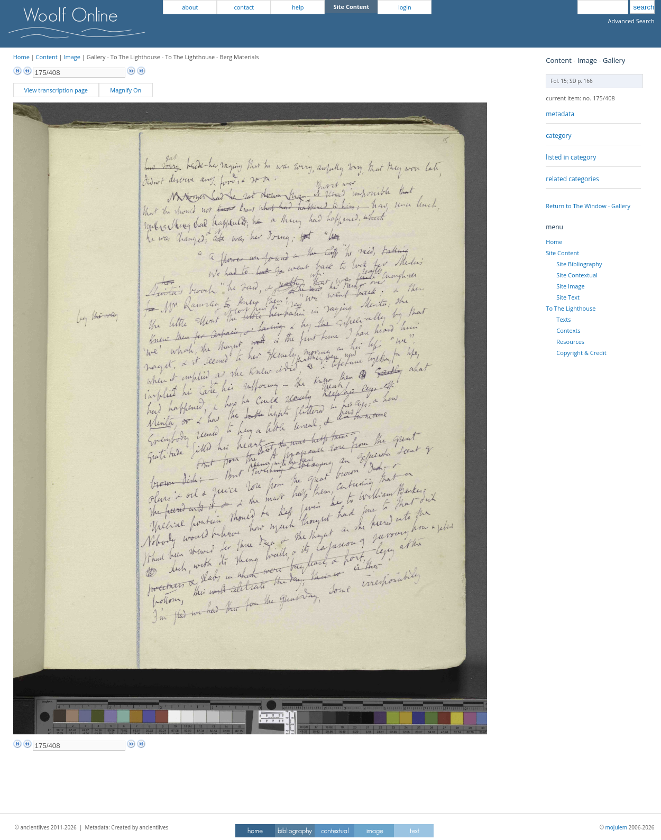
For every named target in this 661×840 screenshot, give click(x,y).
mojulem (616, 827)
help (298, 7)
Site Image (570, 286)
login (404, 7)
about (190, 7)
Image (71, 57)
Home (21, 57)
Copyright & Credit (581, 353)
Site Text (568, 297)
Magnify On (125, 90)
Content (47, 57)
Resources (570, 342)
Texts (563, 319)
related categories (572, 178)
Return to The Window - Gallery (588, 206)
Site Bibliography (579, 264)
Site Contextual (576, 275)
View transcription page (56, 90)
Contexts (568, 330)
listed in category (571, 157)
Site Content (562, 253)
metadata (560, 113)
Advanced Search (631, 21)
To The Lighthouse (570, 308)
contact (244, 7)
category (558, 135)
